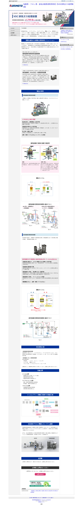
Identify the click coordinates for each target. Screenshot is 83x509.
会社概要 (12, 32)
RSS (41, 504)
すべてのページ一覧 (65, 39)
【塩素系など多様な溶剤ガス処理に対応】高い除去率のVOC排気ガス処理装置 (67, 31)
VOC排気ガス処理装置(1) (66, 49)
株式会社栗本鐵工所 (70, 9)
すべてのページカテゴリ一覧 (66, 46)
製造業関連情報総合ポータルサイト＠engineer (41, 499)
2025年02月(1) (64, 41)
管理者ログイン (41, 502)
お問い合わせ (40, 474)
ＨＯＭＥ (12, 28)
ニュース (12, 30)
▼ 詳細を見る (25, 64)
